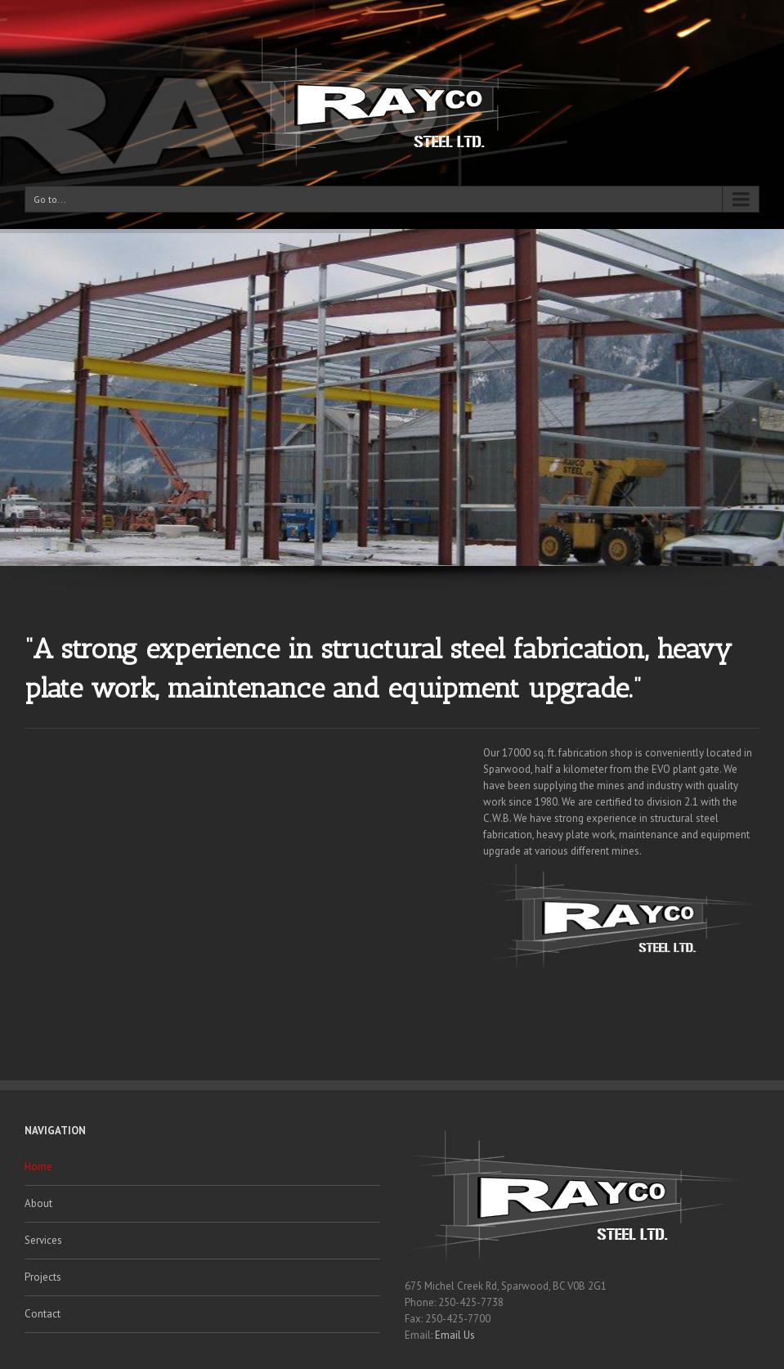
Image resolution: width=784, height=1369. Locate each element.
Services (43, 1240)
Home (38, 1167)
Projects (43, 1277)
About (38, 1203)
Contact (42, 1314)
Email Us (455, 1335)
